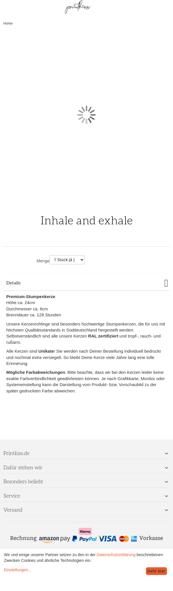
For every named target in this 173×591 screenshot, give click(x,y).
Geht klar (156, 571)
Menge (43, 260)
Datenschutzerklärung (116, 554)
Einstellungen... (17, 570)
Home (8, 23)
